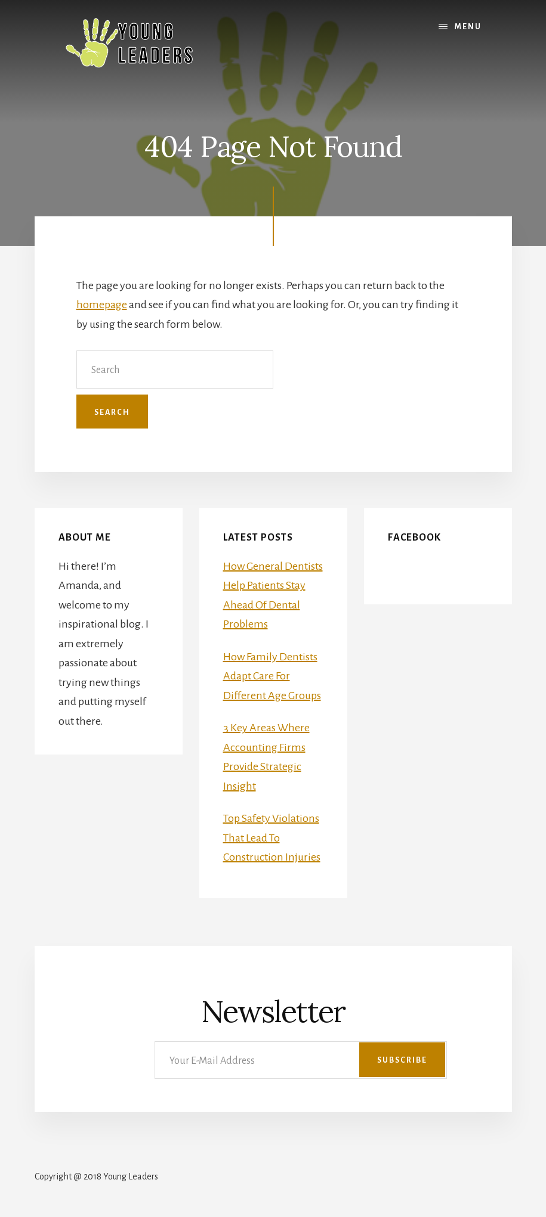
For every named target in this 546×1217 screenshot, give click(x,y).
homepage (101, 305)
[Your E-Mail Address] (301, 1060)
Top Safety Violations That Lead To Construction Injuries (271, 837)
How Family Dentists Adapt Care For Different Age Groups (272, 676)
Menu (468, 27)
